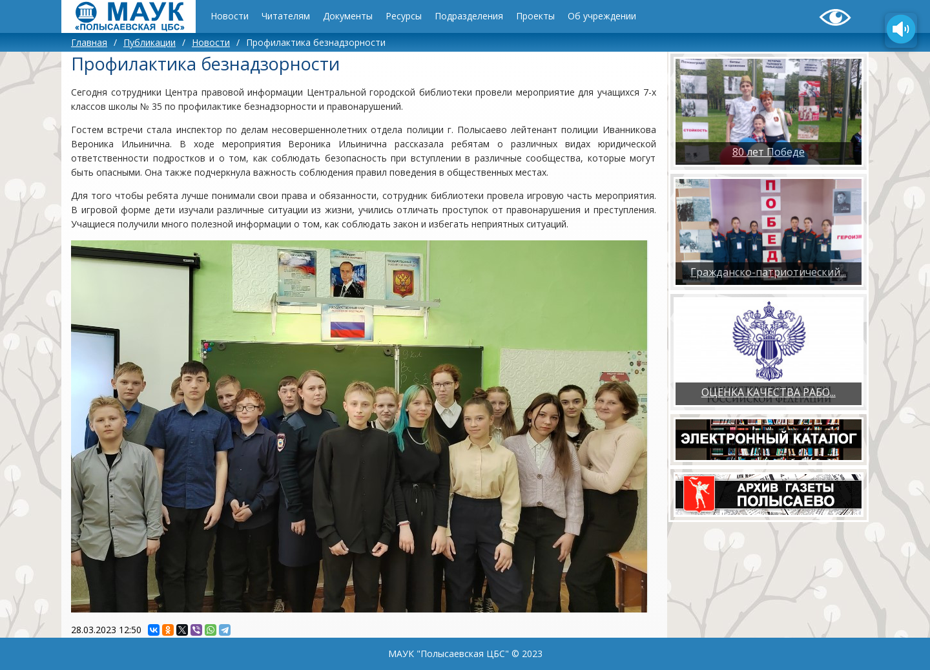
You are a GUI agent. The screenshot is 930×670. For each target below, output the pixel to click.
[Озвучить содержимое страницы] (901, 30)
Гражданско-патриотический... (768, 272)
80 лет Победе (768, 152)
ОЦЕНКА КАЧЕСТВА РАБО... (768, 392)
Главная (89, 42)
